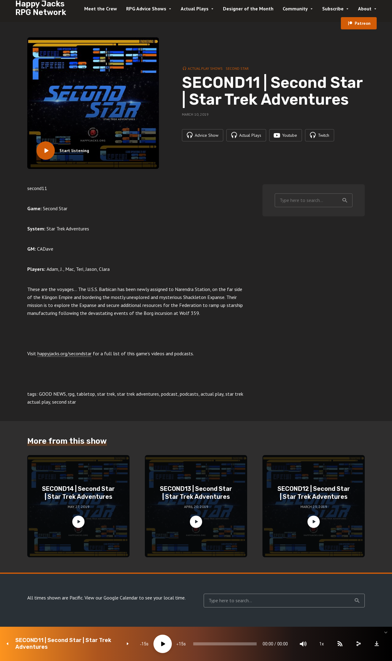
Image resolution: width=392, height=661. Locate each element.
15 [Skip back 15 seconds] (143, 643)
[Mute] (303, 644)
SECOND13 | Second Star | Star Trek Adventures (196, 492)
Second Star (237, 68)
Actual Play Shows (205, 68)
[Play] (162, 644)
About (364, 9)
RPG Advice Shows (146, 9)
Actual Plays (195, 9)
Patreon (363, 23)
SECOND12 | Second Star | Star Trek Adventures (313, 492)
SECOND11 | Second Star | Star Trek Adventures (63, 643)
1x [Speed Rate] (321, 643)
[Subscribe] (340, 644)
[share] (358, 644)
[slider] (225, 643)
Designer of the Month (248, 9)
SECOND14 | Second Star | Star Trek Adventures (78, 492)
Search (345, 200)
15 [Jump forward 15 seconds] (181, 643)
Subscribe (333, 9)
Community (295, 9)
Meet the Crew (100, 9)
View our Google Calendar (111, 598)
